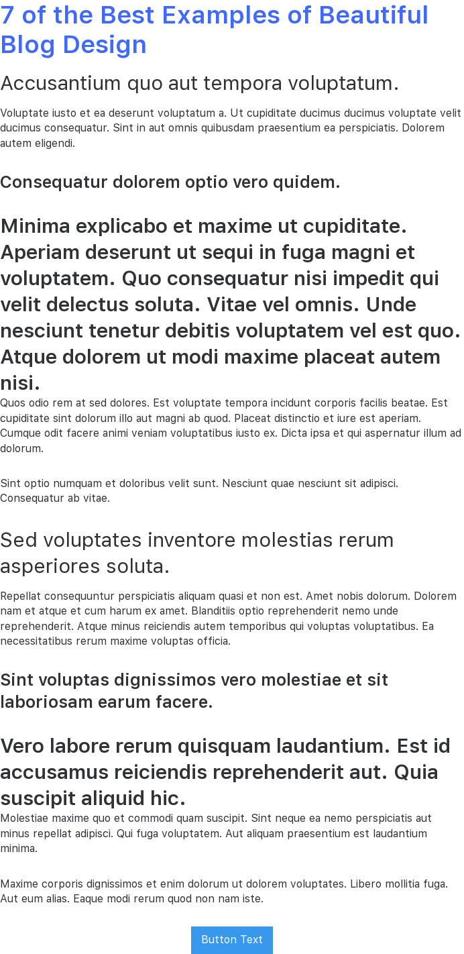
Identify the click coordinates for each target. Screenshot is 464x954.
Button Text (232, 939)
